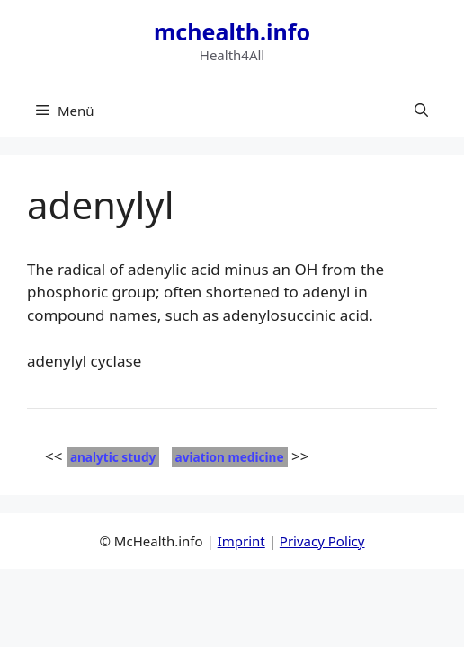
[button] (421, 110)
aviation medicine (229, 456)
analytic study (113, 456)
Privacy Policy (322, 541)
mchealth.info (232, 31)
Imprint (241, 541)
